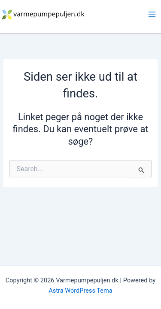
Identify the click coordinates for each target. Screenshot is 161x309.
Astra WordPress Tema (80, 290)
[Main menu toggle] (152, 14)
